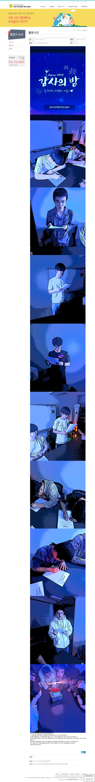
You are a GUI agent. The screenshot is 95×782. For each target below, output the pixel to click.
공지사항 (11, 42)
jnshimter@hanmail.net (81, 777)
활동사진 (11, 45)
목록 (31, 757)
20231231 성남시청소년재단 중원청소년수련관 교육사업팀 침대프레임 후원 (49, 764)
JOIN (81, 1)
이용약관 (57, 774)
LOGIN (77, 1)
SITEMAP (85, 1)
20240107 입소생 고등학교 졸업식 (40, 761)
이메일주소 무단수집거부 (75, 774)
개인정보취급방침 (64, 774)
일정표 (10, 48)
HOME (73, 1)
